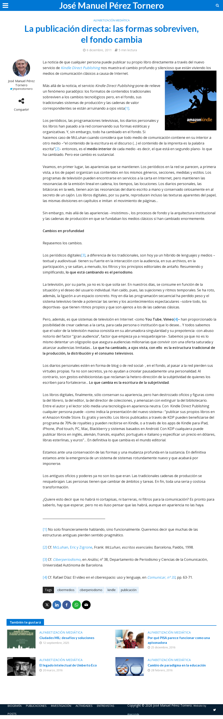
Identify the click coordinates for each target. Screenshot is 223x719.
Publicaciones (40, 706)
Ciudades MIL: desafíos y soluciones (68, 638)
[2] (57, 148)
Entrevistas (118, 706)
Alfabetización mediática (111, 20)
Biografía (16, 706)
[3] (83, 255)
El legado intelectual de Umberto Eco (69, 666)
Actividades (93, 706)
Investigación (67, 706)
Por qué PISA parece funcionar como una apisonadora (180, 640)
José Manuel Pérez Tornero (111, 5)
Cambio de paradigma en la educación (178, 666)
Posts (12, 714)
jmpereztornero (23, 89)
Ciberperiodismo (67, 559)
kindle (112, 590)
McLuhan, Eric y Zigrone (72, 547)
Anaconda (139, 714)
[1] (127, 108)
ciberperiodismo (91, 590)
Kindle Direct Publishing (80, 67)
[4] (176, 319)
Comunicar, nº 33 (161, 577)
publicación (129, 590)
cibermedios (65, 590)
